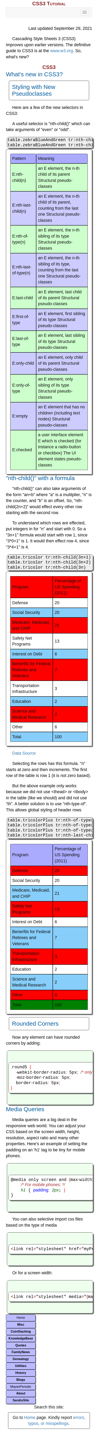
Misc (20, 1324)
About (20, 1393)
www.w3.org (61, 50)
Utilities (20, 1366)
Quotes (20, 1345)
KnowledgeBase (20, 1338)
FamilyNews (21, 1352)
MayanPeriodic (20, 1386)
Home (21, 1317)
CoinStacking (21, 1331)
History (20, 1372)
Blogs (20, 1379)
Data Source (24, 753)
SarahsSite (21, 1400)
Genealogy (21, 1359)
